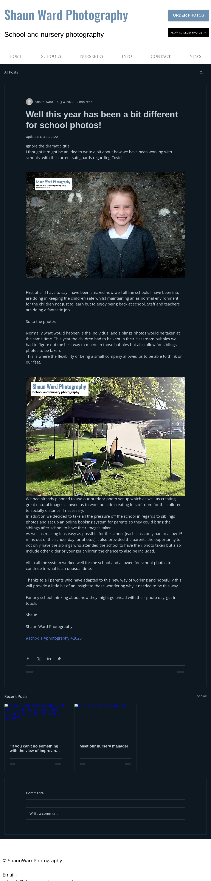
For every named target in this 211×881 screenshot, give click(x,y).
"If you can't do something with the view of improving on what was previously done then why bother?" (34, 748)
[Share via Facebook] (28, 658)
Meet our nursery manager (104, 746)
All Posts (11, 72)
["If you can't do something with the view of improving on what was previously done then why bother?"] (36, 721)
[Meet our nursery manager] (105, 721)
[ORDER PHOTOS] (188, 15)
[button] (126, 54)
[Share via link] (59, 658)
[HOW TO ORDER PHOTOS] (188, 32)
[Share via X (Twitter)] (38, 658)
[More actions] (182, 101)
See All (202, 696)
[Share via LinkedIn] (49, 658)
